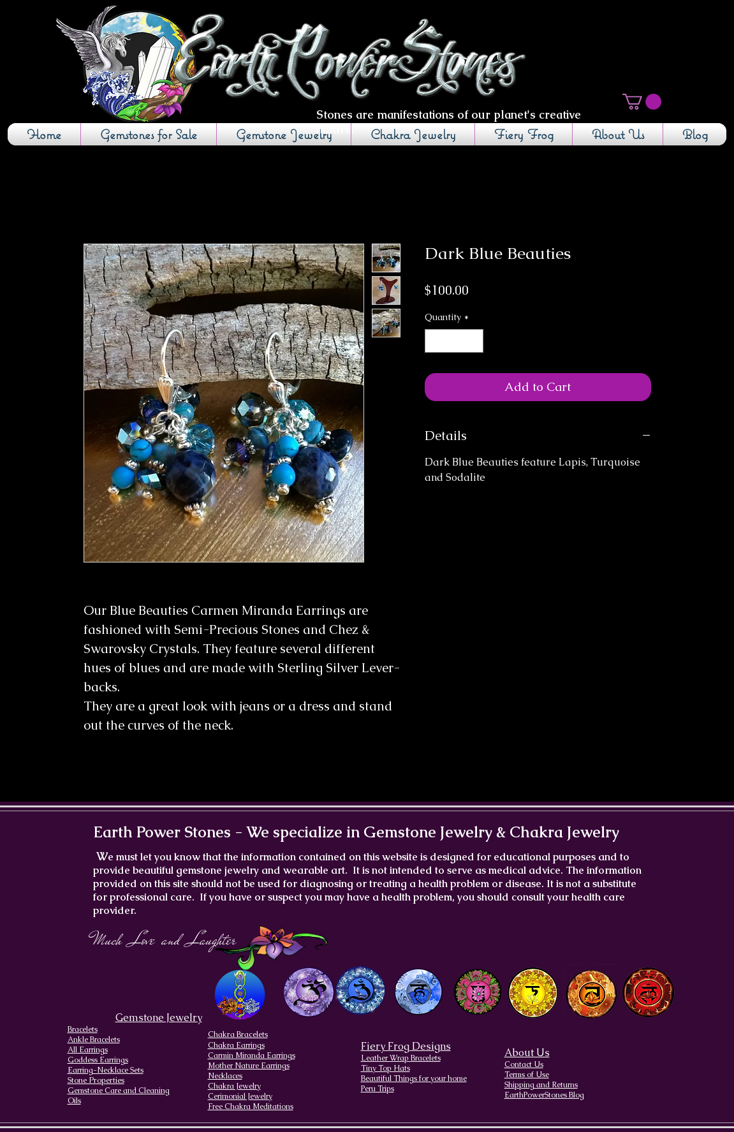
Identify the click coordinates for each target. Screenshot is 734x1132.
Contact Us (523, 1064)
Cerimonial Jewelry (240, 1096)
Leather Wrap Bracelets (401, 1058)
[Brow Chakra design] (360, 990)
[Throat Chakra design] (418, 992)
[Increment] (473, 341)
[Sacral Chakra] (591, 992)
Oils (74, 1101)
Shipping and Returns (541, 1085)
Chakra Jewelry (234, 1086)
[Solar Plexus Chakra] (532, 993)
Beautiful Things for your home (414, 1078)
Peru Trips (377, 1089)
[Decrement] (435, 341)
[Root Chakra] (648, 992)
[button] (641, 102)
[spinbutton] (454, 341)
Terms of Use (526, 1075)
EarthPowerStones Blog (544, 1095)
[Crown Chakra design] (309, 992)
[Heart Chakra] (478, 992)
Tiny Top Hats (385, 1068)
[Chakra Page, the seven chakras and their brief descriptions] (241, 994)
